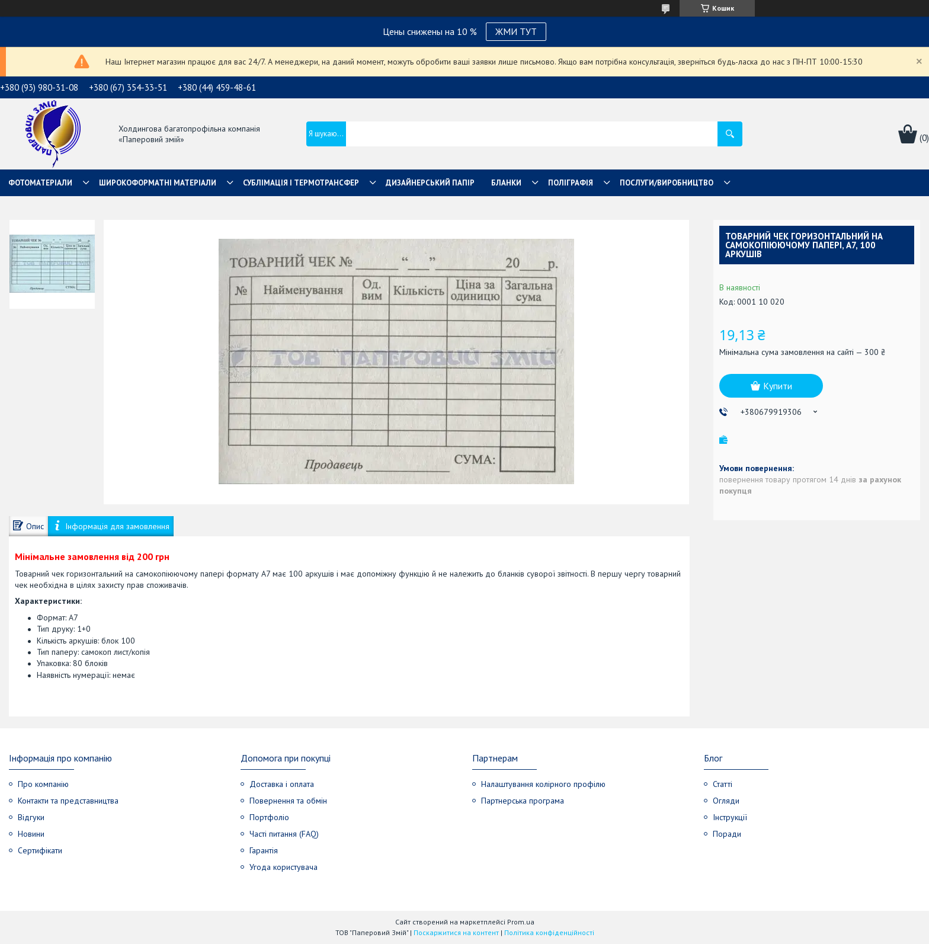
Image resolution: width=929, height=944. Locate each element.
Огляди (726, 800)
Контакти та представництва (68, 800)
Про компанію (43, 784)
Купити (777, 386)
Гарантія (263, 850)
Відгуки (31, 817)
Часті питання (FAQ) (284, 833)
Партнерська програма (522, 800)
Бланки (506, 183)
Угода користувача (283, 867)
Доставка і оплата (281, 784)
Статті (722, 784)
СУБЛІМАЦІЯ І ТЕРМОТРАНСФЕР (301, 183)
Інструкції (730, 817)
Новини (31, 833)
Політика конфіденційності (549, 932)
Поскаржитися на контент (456, 932)
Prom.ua (520, 921)
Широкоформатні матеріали (157, 183)
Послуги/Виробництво (666, 183)
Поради (727, 833)
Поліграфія (570, 183)
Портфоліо (269, 817)
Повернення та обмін (288, 800)
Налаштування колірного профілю (543, 784)
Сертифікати (40, 850)
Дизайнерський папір (430, 183)
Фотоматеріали (40, 183)
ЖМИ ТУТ (516, 31)
